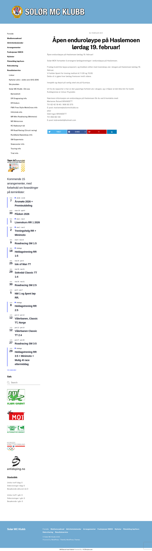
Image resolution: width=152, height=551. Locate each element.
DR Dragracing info (19, 98)
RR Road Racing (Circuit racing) (24, 130)
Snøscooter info (17, 144)
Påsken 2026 (22, 214)
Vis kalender (11, 370)
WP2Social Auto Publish (66, 549)
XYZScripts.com (88, 549)
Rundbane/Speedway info (21, 135)
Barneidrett (15, 94)
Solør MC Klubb (50, 537)
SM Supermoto (17, 139)
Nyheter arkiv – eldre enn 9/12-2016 (24, 80)
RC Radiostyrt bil (18, 126)
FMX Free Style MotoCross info (24, 107)
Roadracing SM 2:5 (26, 285)
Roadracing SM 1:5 (26, 243)
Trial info (14, 153)
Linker (11, 75)
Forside (10, 34)
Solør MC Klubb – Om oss (19, 89)
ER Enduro (15, 103)
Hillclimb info (16, 112)
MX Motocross (17, 121)
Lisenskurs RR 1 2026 (27, 222)
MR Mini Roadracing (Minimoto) (24, 117)
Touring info (16, 149)
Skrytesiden (14, 84)
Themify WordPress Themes (70, 540)
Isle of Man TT (23, 264)
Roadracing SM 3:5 (26, 343)
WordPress (55, 540)
